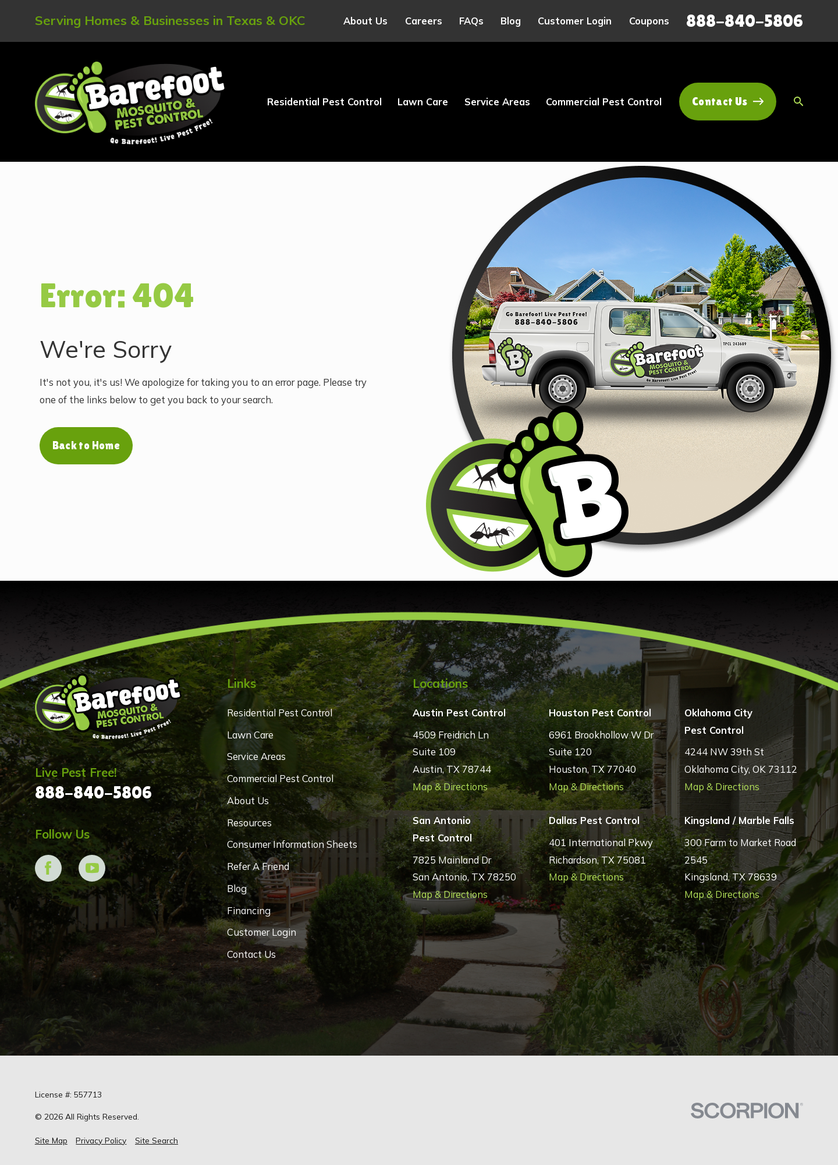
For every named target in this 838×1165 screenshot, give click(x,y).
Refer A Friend (258, 866)
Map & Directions (450, 786)
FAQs (471, 21)
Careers (423, 21)
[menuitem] (51, 1141)
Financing (249, 910)
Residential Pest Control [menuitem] (324, 101)
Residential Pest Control (279, 712)
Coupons (649, 21)
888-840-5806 (744, 20)
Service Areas (256, 756)
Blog (510, 21)
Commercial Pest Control (280, 778)
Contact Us (728, 101)
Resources (249, 822)
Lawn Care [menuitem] (422, 101)
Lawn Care (250, 735)
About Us (365, 21)
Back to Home (86, 445)
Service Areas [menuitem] (497, 101)
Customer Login (575, 21)
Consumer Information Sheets (292, 844)
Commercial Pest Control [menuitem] (604, 101)
